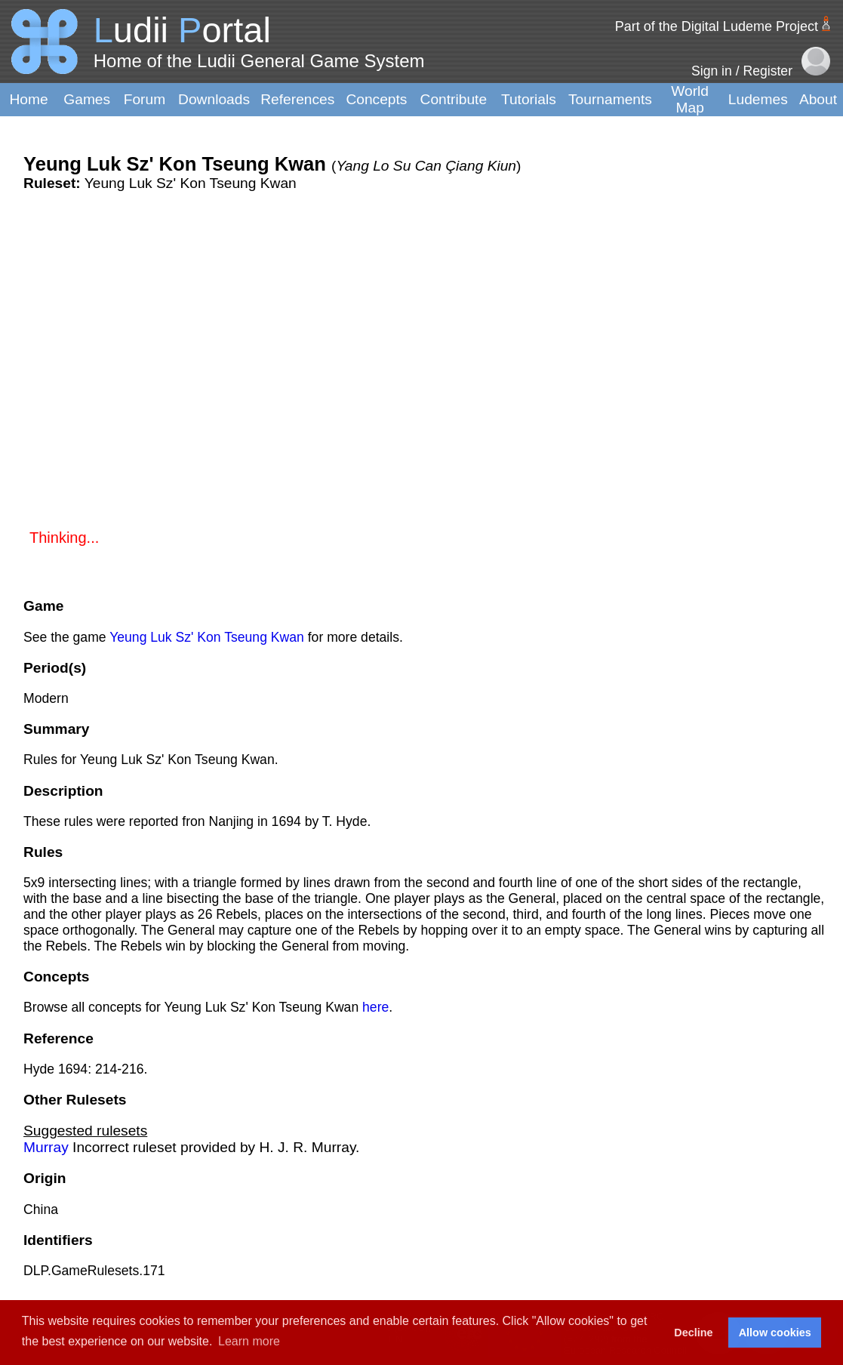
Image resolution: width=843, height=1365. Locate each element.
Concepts (376, 99)
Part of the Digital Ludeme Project (716, 26)
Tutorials (528, 99)
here (375, 1007)
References (297, 99)
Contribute (454, 99)
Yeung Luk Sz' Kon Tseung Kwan (206, 637)
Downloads (214, 99)
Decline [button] (693, 1332)
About (818, 99)
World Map (690, 99)
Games (86, 99)
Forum (144, 99)
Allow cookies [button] (775, 1332)
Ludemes (758, 99)
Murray (46, 1147)
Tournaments (610, 99)
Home (29, 99)
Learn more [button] (249, 1341)
